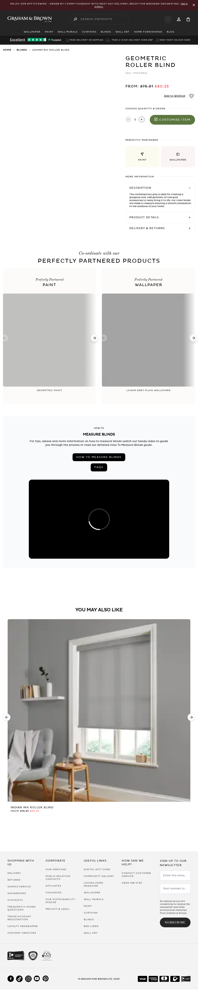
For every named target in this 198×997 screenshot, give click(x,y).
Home (7, 50)
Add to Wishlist (174, 96)
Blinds (22, 50)
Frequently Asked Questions (21, 908)
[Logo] (29, 19)
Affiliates (53, 886)
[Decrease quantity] (128, 120)
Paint (88, 906)
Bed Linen (91, 926)
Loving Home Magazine (93, 884)
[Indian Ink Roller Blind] (99, 710)
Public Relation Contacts (58, 877)
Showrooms (16, 893)
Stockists (15, 900)
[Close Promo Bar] (194, 5)
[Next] (94, 338)
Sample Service (19, 886)
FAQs (98, 467)
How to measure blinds (99, 457)
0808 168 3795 (132, 883)
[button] (142, 156)
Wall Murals (94, 899)
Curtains (91, 912)
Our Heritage (56, 869)
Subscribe (175, 922)
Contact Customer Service (136, 874)
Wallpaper (92, 892)
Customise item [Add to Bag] (172, 120)
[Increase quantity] (142, 120)
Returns (14, 880)
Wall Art (91, 933)
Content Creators (21, 933)
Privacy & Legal (58, 909)
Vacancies (54, 892)
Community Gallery (99, 876)
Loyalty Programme (22, 926)
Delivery (14, 873)
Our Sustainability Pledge (60, 901)
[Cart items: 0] (188, 19)
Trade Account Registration (19, 918)
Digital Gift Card (97, 869)
